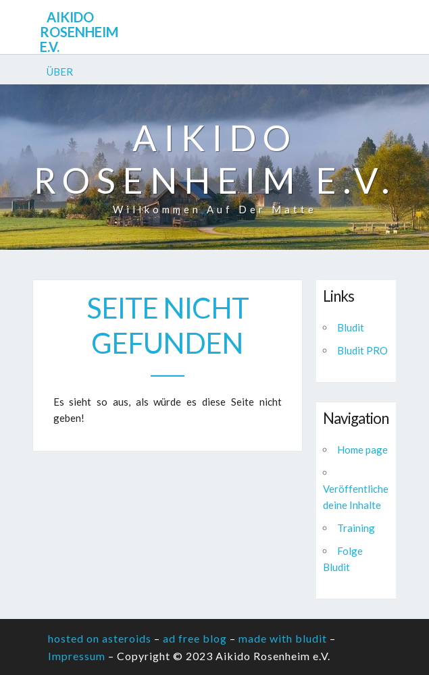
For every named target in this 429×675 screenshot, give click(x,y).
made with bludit (282, 638)
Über (60, 71)
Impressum (76, 655)
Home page (362, 449)
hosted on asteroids (99, 638)
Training (356, 528)
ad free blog (195, 638)
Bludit (350, 327)
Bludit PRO (362, 350)
